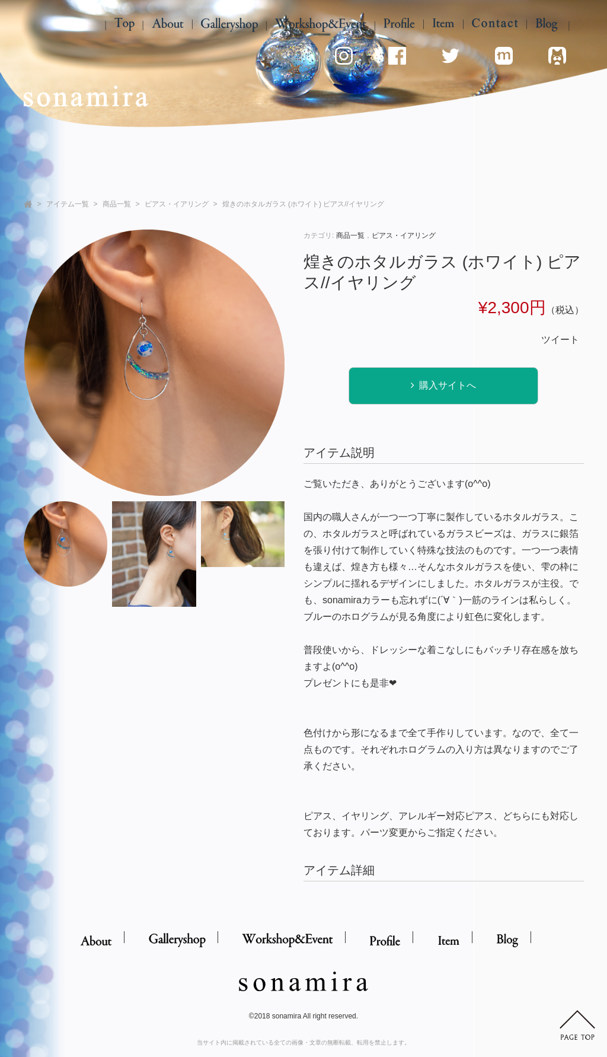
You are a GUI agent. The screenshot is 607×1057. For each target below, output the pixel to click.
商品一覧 (117, 204)
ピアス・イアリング (177, 204)
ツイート (560, 340)
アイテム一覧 (67, 204)
